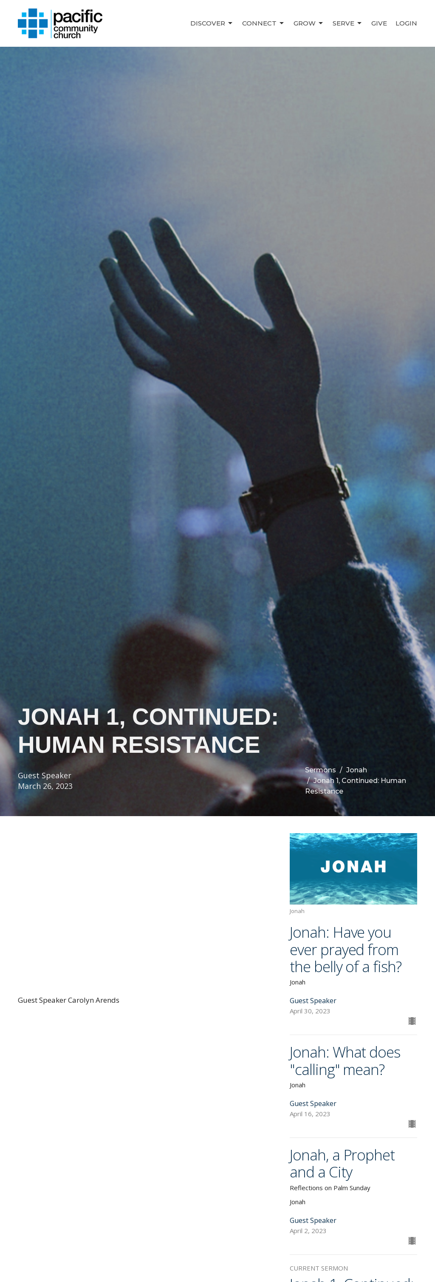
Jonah (356, 770)
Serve (348, 23)
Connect (263, 23)
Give (379, 23)
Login (406, 23)
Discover (212, 23)
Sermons (320, 770)
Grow (309, 23)
